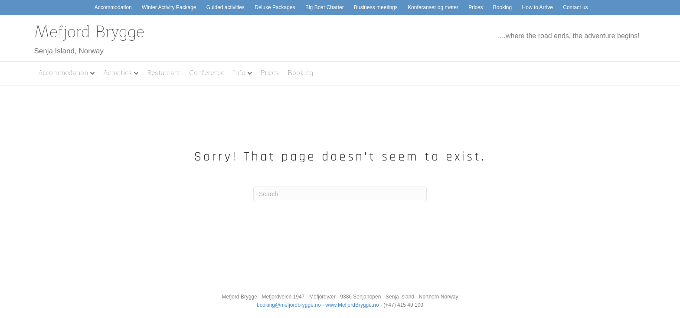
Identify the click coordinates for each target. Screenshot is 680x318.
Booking (502, 7)
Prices (475, 7)
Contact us (575, 7)
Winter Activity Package (169, 7)
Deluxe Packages (275, 7)
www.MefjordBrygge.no (352, 305)
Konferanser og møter (433, 7)
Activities (117, 73)
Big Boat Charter (324, 7)
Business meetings (376, 7)
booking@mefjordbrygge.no (289, 305)
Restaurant (163, 73)
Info (239, 73)
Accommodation (113, 7)
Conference (206, 73)
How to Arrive (537, 7)
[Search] (340, 194)
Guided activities (225, 7)
